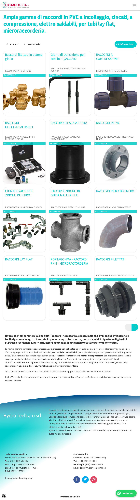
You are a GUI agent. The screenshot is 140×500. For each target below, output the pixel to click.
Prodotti (14, 44)
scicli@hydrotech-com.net (93, 467)
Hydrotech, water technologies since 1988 (15, 5)
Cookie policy (25, 478)
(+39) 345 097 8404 (94, 464)
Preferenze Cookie (70, 496)
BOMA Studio (4, 496)
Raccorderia (34, 44)
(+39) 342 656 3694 (25, 464)
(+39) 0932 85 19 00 (87, 461)
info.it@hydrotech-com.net (25, 467)
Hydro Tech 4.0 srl (22, 415)
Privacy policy (11, 478)
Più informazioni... (125, 44)
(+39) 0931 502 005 (19, 461)
